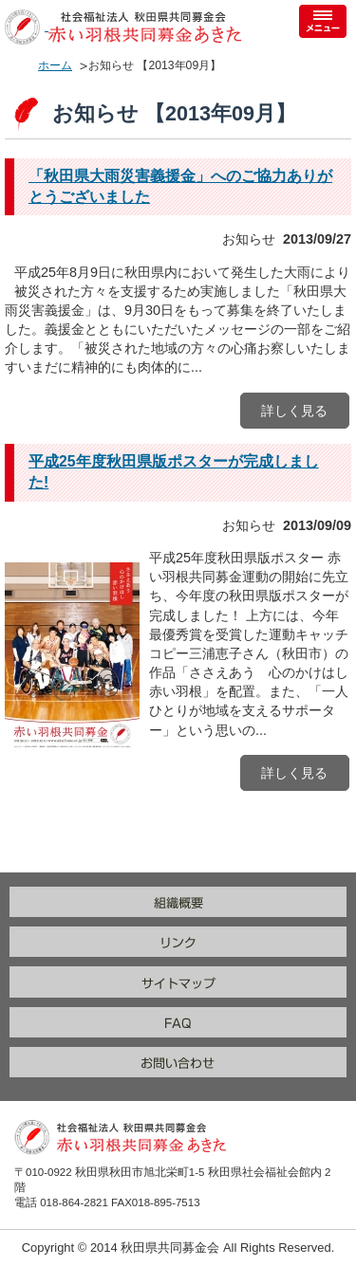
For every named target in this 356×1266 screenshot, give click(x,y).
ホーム (55, 65)
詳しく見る (294, 410)
